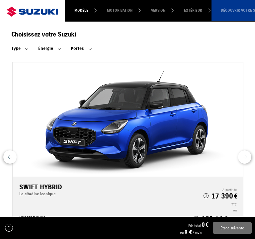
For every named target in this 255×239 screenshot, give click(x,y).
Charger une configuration (9, 228)
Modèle (81, 10)
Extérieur (193, 10)
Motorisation (119, 10)
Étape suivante (232, 227)
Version (158, 10)
